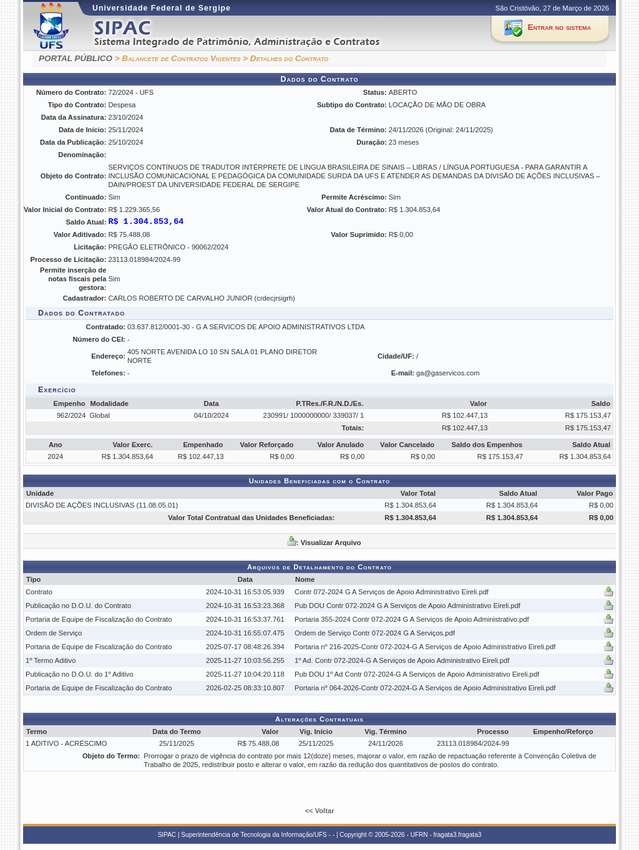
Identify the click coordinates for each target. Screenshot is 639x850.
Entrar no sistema (559, 27)
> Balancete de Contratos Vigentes (178, 58)
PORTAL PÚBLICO (75, 58)
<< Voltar (319, 810)
